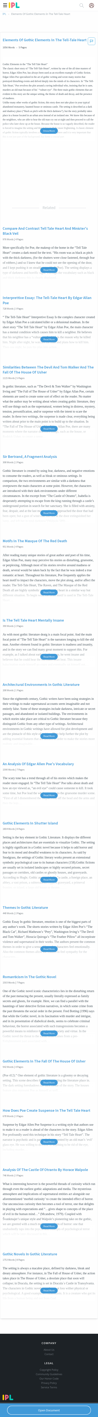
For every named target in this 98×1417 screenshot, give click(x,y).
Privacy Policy (49, 1383)
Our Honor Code (49, 1378)
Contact (49, 1354)
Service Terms (49, 1387)
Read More (49, 269)
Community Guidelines (49, 1374)
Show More (49, 130)
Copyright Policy (49, 1370)
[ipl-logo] (14, 6)
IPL (4, 14)
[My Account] (92, 5)
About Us (49, 1349)
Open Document (49, 1410)
